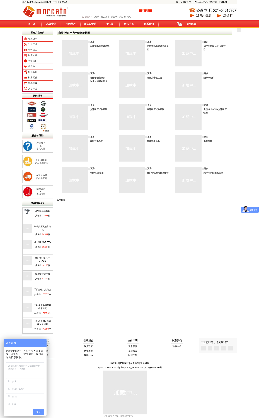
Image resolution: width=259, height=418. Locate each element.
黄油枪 (122, 16)
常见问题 (144, 363)
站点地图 (134, 363)
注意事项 (132, 346)
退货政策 (88, 346)
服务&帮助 (90, 24)
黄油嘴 (114, 16)
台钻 (129, 16)
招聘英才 (71, 24)
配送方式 (88, 355)
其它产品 (32, 88)
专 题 (109, 24)
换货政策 (88, 351)
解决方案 (129, 24)
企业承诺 (132, 351)
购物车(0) (192, 24)
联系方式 (177, 346)
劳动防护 (32, 61)
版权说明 (114, 363)
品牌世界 (38, 95)
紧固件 (31, 66)
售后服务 (88, 340)
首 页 (31, 24)
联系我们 (149, 24)
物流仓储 (32, 55)
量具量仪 (32, 83)
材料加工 (32, 50)
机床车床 (32, 72)
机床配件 (32, 77)
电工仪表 (32, 38)
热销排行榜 (37, 203)
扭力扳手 (105, 16)
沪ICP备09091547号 (153, 367)
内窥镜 (96, 16)
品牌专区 (51, 24)
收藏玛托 (223, 2)
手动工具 (32, 44)
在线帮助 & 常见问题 (41, 146)
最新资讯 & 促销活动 (41, 192)
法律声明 (133, 340)
